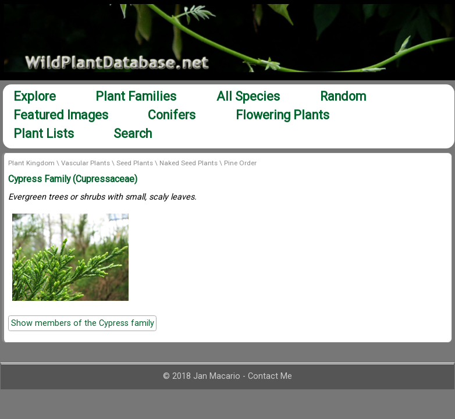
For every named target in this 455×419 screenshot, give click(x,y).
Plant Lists (43, 133)
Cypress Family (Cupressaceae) (72, 178)
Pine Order (240, 163)
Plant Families (135, 96)
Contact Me (270, 376)
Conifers (171, 115)
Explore (34, 96)
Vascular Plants (85, 163)
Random (343, 96)
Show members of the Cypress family (82, 323)
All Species (248, 96)
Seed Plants (134, 163)
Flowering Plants (282, 115)
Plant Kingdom (31, 163)
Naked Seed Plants (188, 163)
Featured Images (60, 115)
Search (132, 133)
